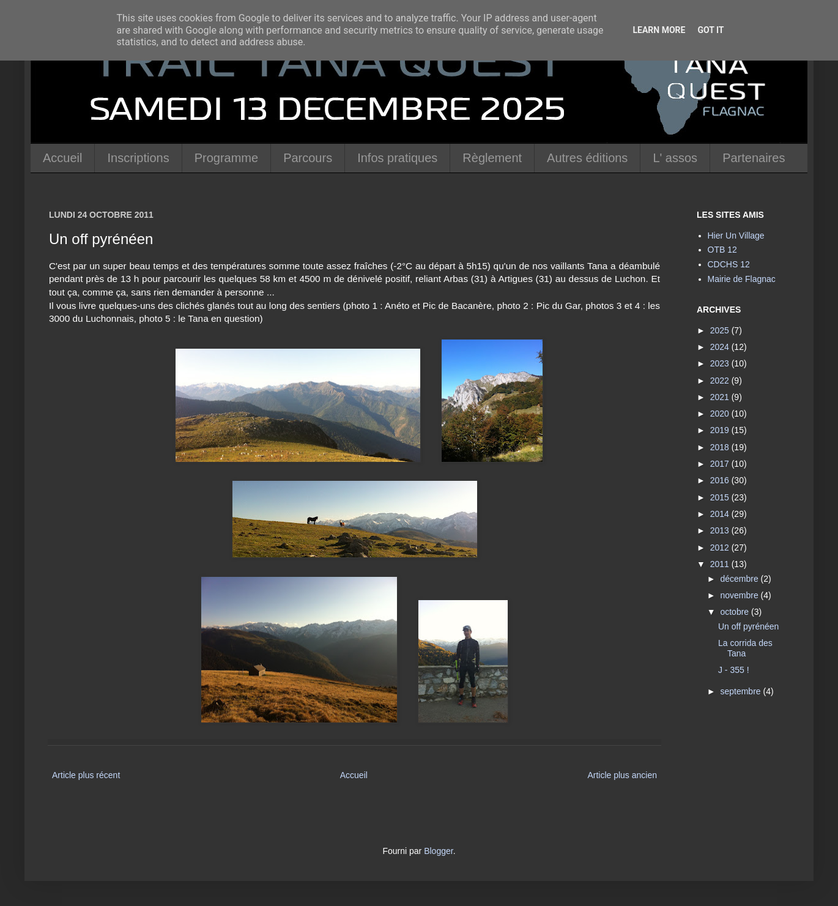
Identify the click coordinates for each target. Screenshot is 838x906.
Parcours (307, 158)
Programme (226, 158)
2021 (721, 397)
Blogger (438, 851)
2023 (721, 363)
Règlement (492, 158)
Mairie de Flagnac (742, 279)
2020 (721, 413)
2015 (721, 497)
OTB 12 (722, 249)
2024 (721, 347)
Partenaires (753, 158)
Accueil (62, 158)
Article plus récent (86, 775)
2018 (721, 447)
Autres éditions (587, 158)
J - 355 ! (733, 670)
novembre (740, 595)
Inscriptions (138, 158)
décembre (740, 579)
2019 (721, 430)
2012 (721, 547)
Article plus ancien (622, 775)
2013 (721, 530)
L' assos (675, 158)
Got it (710, 30)
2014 (721, 514)
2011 (721, 564)
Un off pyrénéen (748, 626)
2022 (721, 380)
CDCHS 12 (729, 264)
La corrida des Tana (745, 648)
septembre (741, 691)
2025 (721, 330)
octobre (735, 612)
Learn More (658, 30)
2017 (721, 464)
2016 (721, 480)
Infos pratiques (397, 158)
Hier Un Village (736, 235)
